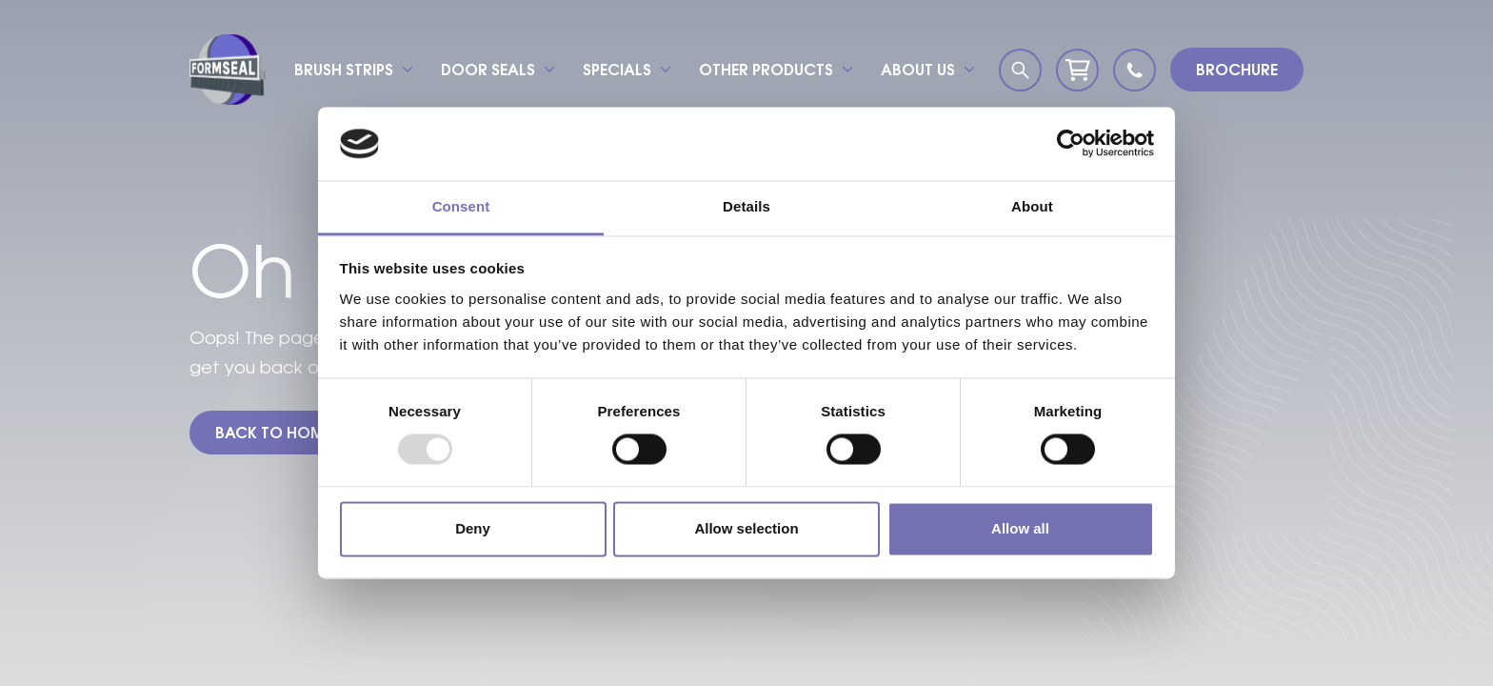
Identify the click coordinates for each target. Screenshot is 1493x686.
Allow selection (746, 528)
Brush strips (343, 69)
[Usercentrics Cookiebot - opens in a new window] (1070, 144)
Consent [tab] (461, 206)
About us (918, 69)
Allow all (1020, 528)
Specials (617, 69)
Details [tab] (746, 206)
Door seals (488, 69)
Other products (766, 69)
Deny (472, 528)
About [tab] (1032, 206)
